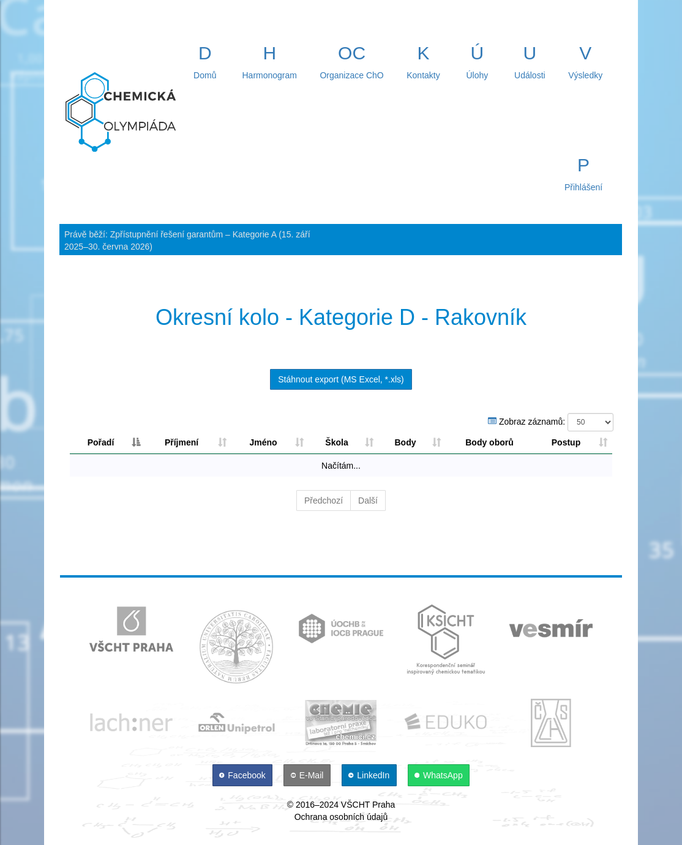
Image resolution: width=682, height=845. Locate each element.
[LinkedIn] (370, 775)
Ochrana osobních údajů (341, 817)
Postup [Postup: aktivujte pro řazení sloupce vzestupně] (566, 442)
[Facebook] (243, 775)
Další (368, 500)
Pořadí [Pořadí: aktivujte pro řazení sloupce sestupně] (101, 442)
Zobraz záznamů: (550, 422)
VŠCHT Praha (368, 805)
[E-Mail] (308, 775)
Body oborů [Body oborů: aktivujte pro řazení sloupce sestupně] (489, 442)
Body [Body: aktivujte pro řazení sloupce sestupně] (405, 442)
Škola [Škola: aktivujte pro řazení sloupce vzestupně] (336, 442)
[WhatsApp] (438, 775)
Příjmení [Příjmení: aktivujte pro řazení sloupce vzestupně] (181, 442)
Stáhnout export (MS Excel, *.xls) (340, 379)
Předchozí (323, 500)
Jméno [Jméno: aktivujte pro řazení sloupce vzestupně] (263, 442)
